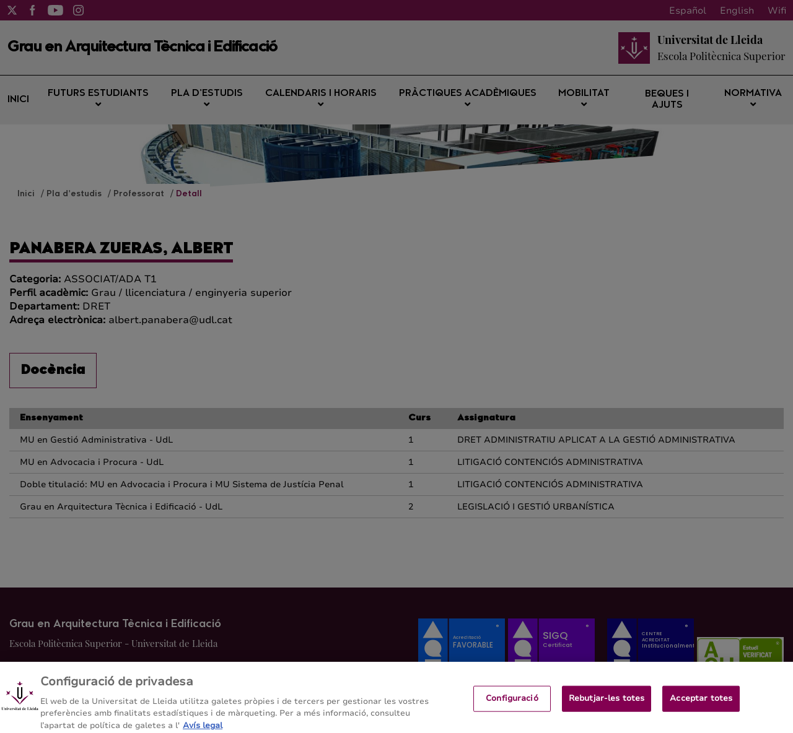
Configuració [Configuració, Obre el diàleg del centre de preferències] (512, 702)
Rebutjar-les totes (606, 702)
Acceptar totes (701, 702)
